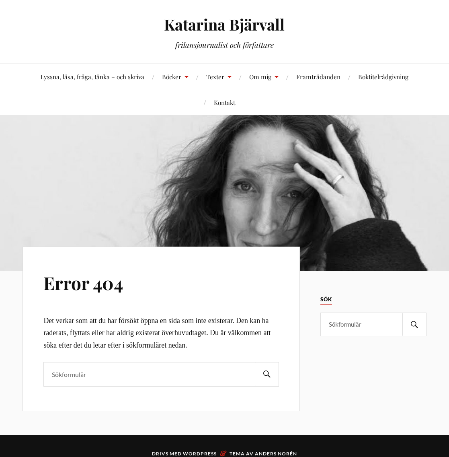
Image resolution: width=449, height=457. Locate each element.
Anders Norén (276, 454)
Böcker (171, 76)
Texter (215, 76)
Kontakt (224, 102)
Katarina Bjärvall (224, 24)
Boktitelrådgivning (383, 76)
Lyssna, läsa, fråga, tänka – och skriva (92, 76)
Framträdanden (318, 76)
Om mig (260, 76)
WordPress (200, 454)
